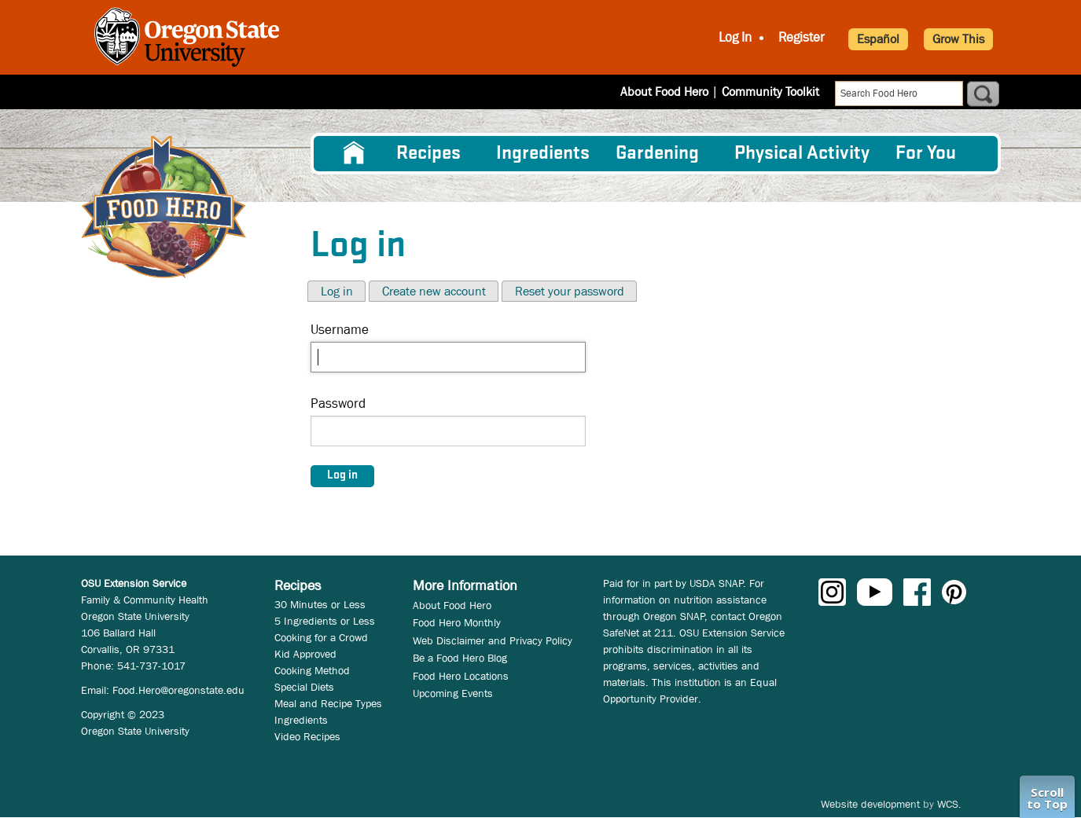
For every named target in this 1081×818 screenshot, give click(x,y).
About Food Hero (664, 91)
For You (925, 153)
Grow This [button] (958, 39)
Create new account (434, 291)
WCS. (949, 804)
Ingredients (543, 153)
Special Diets (304, 687)
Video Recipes (307, 736)
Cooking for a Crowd (321, 637)
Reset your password (569, 291)
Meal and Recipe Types (328, 703)
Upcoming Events (453, 693)
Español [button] (878, 39)
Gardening (657, 153)
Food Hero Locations (461, 676)
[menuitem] (353, 153)
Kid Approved (305, 654)
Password (338, 403)
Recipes (428, 153)
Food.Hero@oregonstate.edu (178, 690)
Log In (735, 37)
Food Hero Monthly (457, 622)
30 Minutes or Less (320, 604)
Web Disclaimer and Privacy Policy (492, 640)
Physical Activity (802, 153)
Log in (337, 291)
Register (801, 37)
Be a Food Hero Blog (460, 658)
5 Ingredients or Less (324, 621)
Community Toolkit (770, 91)
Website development (870, 804)
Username (340, 329)
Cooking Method (312, 670)
